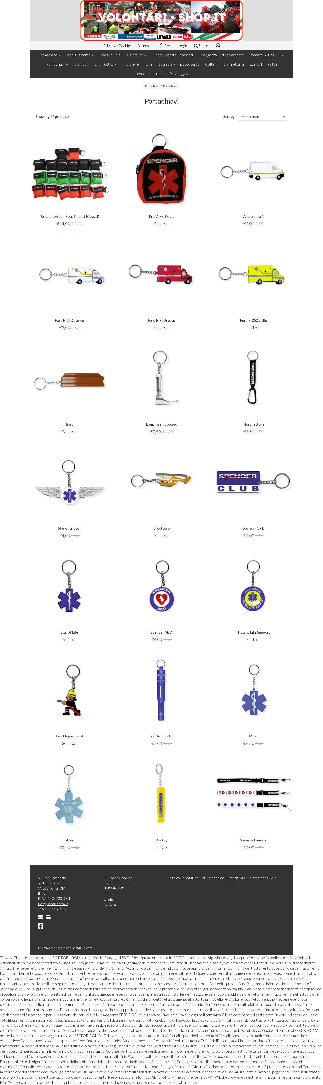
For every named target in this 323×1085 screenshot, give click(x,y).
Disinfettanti (233, 64)
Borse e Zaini (110, 55)
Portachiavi (57, 64)
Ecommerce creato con (65, 948)
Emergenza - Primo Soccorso (221, 55)
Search (201, 45)
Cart (165, 45)
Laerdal (256, 64)
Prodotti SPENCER (266, 55)
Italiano (110, 904)
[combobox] (262, 117)
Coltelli (211, 64)
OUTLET (81, 64)
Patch (272, 64)
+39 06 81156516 (52, 909)
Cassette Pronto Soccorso (178, 64)
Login (182, 45)
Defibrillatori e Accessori (173, 55)
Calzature (137, 55)
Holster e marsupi (138, 64)
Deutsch (110, 894)
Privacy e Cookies (117, 45)
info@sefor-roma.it (53, 904)
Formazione (50, 55)
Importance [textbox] (249, 116)
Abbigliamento (81, 55)
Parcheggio (179, 73)
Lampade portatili (149, 73)
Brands (145, 45)
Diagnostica (106, 64)
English (110, 899)
